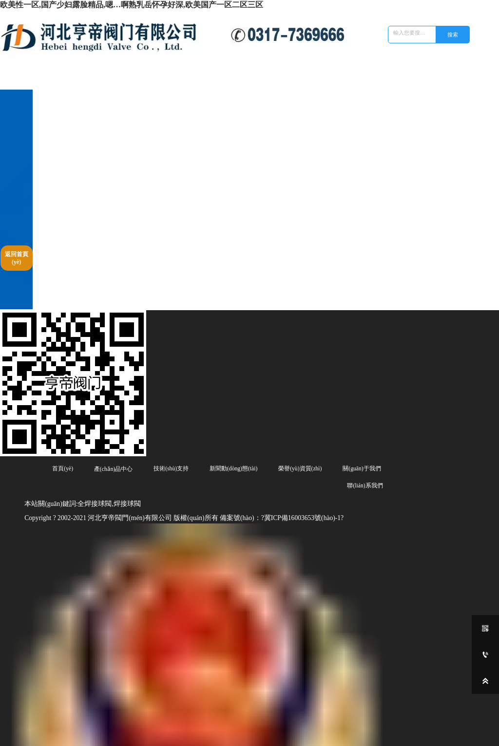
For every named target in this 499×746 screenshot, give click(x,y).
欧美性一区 (9, 743)
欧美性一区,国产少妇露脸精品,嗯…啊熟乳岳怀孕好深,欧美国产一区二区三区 (131, 4)
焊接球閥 (164, 715)
